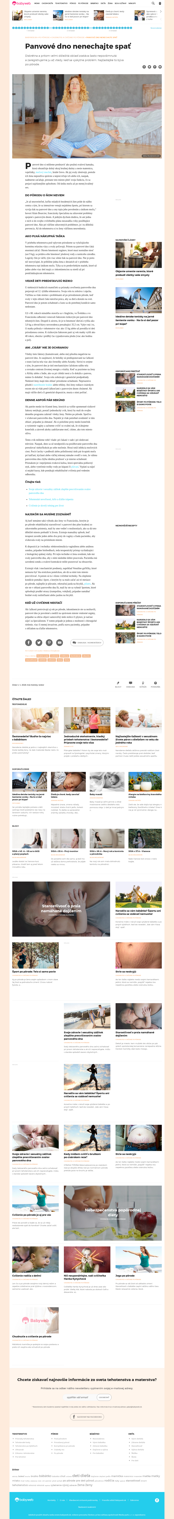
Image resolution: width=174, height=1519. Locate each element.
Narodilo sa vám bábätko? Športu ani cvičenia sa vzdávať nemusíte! (148, 392)
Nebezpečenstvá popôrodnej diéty (113, 1213)
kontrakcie (75, 656)
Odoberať (104, 1397)
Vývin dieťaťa (137, 1439)
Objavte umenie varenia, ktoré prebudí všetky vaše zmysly (36, 14)
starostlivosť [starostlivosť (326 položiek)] (133, 1480)
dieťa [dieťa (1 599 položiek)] (85, 1475)
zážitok (42, 660)
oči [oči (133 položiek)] (43, 1481)
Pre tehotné (20, 1457)
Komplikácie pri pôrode (64, 1446)
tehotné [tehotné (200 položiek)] (40, 1485)
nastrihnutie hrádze (43, 384)
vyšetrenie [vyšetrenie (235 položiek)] (56, 1485)
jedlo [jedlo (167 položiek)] (108, 1476)
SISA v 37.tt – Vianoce (139, 851)
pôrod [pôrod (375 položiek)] (90, 1480)
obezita (86, 656)
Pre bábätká (98, 1453)
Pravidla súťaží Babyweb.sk (114, 1500)
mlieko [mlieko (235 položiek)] (16, 1480)
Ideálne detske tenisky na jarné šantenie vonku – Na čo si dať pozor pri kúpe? (77, 14)
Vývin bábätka (99, 1442)
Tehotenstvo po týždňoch (26, 1446)
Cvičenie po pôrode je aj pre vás (31, 1215)
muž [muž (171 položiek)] (22, 1481)
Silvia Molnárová (19, 857)
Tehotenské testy (22, 1442)
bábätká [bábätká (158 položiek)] (56, 1476)
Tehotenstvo (61, 3)
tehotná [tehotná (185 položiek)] (32, 1485)
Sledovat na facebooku (87, 1417)
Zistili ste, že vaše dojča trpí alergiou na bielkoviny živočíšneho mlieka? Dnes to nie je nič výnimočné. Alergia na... (145, 807)
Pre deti (134, 1460)
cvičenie (54, 656)
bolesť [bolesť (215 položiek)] (21, 1476)
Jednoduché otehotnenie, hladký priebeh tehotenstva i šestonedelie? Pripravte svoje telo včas (86, 739)
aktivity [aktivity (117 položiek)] (15, 1476)
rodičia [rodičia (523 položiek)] (109, 1480)
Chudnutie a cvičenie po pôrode (68, 37)
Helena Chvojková (51, 651)
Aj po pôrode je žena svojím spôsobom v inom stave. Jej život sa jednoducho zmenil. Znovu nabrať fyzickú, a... (35, 982)
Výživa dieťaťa (137, 1450)
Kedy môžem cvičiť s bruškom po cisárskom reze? (82, 1155)
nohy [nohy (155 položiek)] (27, 1481)
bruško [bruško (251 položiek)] (34, 1476)
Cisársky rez (59, 1450)
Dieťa (103, 3)
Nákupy (132, 3)
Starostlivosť (136, 1446)
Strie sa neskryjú (126, 971)
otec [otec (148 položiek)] (40, 1481)
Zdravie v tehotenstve (24, 1453)
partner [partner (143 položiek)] (48, 1481)
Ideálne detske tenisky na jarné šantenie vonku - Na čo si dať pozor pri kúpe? (137, 320)
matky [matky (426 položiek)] (155, 1476)
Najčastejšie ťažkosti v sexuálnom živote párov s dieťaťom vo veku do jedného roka (137, 739)
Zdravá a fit (68, 746)
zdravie (51, 660)
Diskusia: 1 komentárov (87, 643)
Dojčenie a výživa (100, 1450)
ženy (67, 660)
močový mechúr (44, 172)
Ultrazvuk (19, 1450)
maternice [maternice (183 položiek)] (128, 1476)
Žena (110, 3)
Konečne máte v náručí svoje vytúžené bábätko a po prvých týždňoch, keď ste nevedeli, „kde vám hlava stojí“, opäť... (139, 924)
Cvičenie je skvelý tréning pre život (46, 505)
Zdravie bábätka (96, 798)
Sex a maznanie (122, 746)
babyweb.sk (31, 37)
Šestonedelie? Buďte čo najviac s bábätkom (31, 738)
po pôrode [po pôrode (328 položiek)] (69, 1480)
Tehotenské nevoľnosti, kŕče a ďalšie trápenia (51, 499)
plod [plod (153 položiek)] (54, 1481)
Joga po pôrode (125, 1275)
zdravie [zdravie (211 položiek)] (73, 1485)
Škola (133, 1457)
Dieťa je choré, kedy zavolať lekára (115, 12)
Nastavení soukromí (87, 1507)
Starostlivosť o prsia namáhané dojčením (149, 375)
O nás (62, 1500)
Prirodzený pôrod (61, 1442)
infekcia (64, 656)
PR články (28, 20)
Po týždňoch (17, 28)
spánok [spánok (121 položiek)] (122, 1481)
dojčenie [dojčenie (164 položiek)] (95, 1476)
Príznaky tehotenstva (24, 1439)
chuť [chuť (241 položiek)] (62, 1476)
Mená (37, 3)
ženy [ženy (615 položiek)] (88, 1485)
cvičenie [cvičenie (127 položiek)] (69, 1476)
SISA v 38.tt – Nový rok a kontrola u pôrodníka (107, 852)
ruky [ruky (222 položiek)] (117, 1480)
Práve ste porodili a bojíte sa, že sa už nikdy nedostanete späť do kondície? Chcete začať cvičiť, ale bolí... (34, 1225)
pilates (87, 583)
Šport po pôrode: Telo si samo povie (149, 403)
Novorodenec (156, 28)
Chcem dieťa (47, 3)
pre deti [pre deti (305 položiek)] (81, 1480)
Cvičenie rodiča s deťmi (26, 1275)
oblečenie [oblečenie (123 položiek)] (33, 1481)
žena (60, 660)
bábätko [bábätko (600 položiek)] (45, 1476)
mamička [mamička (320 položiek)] (117, 1476)
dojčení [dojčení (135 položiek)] (102, 1476)
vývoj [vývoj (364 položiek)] (65, 1485)
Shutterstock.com (153, 156)
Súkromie (134, 1500)
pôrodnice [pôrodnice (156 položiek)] (99, 1481)
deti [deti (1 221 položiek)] (76, 1475)
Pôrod (73, 3)
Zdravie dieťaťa (112, 17)
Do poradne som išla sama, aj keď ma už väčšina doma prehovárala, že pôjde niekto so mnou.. (68, 861)
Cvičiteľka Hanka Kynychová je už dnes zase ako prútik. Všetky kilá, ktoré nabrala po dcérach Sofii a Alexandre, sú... (86, 1289)
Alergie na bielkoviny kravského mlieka (145, 795)
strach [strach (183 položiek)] (144, 1481)
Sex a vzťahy (120, 3)
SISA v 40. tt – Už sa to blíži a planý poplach (26, 852)
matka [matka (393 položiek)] (146, 1476)
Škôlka (134, 1453)
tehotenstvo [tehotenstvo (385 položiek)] (20, 1485)
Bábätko (95, 3)
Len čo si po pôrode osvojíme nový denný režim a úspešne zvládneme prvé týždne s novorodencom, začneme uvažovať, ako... (34, 1286)
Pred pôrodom (60, 1439)
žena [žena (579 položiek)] (81, 1485)
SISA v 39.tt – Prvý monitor (64, 851)
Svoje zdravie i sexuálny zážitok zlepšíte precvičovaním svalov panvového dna (83, 1035)
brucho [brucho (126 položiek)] (27, 1476)
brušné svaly (42, 656)
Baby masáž (96, 794)
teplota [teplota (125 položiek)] (47, 1485)
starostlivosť (31, 660)
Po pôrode (83, 3)
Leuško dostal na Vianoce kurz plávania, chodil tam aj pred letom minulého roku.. (27, 864)
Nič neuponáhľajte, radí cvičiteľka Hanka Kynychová (85, 1277)
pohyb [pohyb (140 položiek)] (59, 1481)
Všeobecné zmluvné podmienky (83, 1500)
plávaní (74, 466)
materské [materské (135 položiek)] (138, 1476)
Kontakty (52, 1500)
